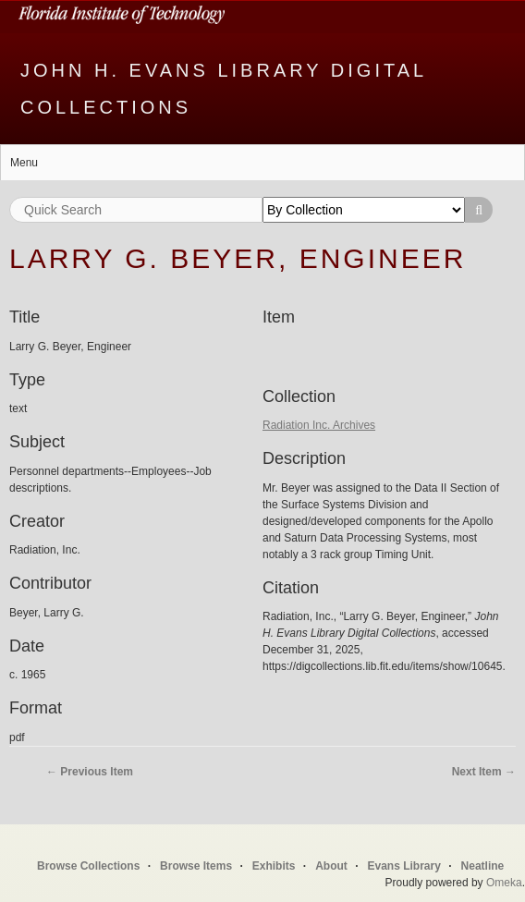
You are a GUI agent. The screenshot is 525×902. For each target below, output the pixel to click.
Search (479, 210)
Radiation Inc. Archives (318, 425)
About (331, 865)
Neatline (483, 865)
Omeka (504, 882)
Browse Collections (88, 865)
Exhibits (274, 865)
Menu (24, 162)
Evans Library (403, 865)
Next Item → (484, 771)
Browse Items (196, 865)
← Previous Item (89, 771)
